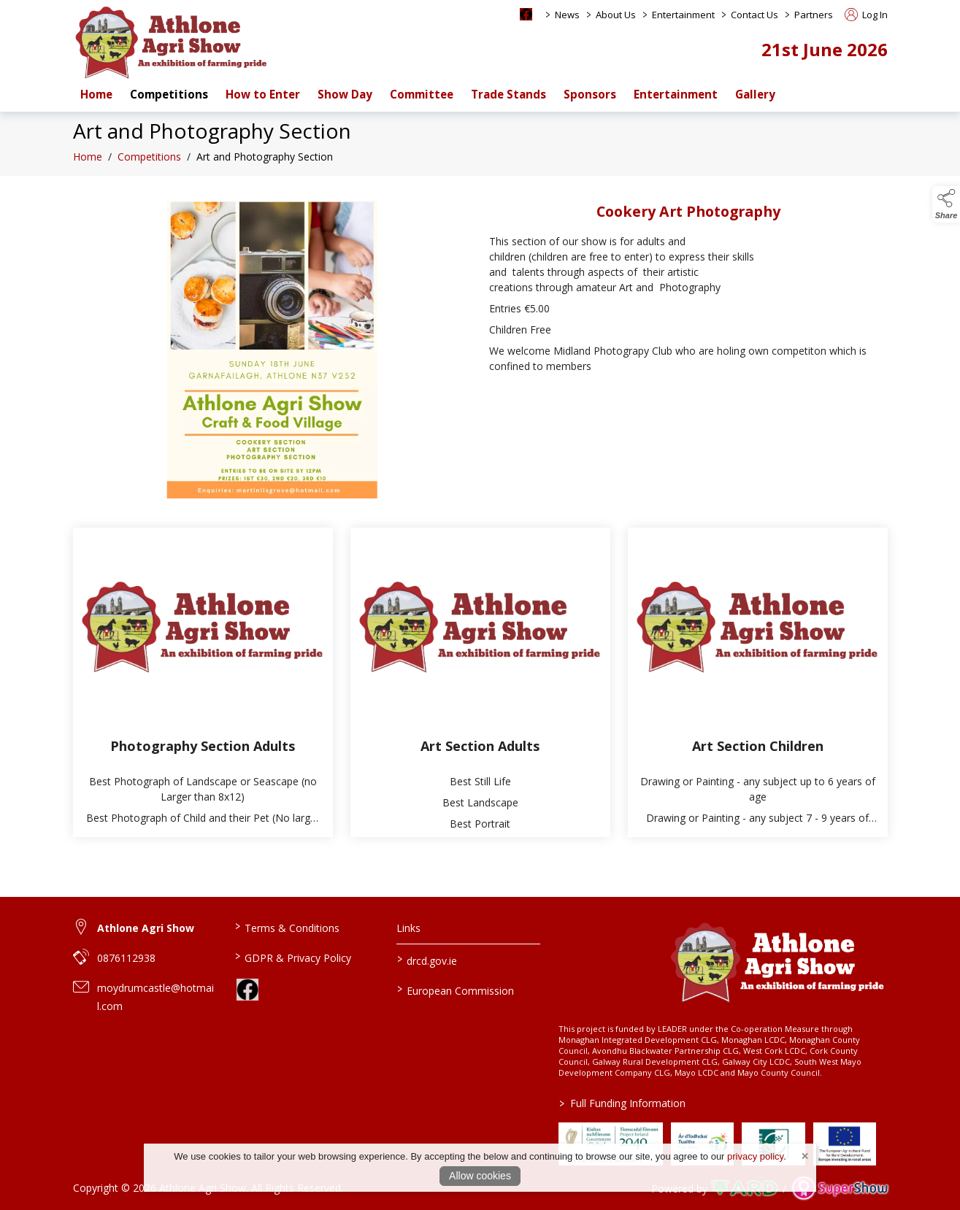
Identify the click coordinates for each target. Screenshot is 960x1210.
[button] (946, 204)
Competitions (149, 162)
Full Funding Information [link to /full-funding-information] (621, 1103)
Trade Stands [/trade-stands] (508, 94)
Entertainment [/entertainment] (676, 94)
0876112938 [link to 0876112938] (126, 958)
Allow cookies (480, 1176)
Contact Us (754, 14)
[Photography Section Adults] (203, 687)
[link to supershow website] (840, 1188)
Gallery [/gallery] (755, 94)
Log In (866, 14)
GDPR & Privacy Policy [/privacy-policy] (293, 957)
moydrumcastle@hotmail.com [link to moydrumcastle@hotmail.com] (155, 997)
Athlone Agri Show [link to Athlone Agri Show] (145, 928)
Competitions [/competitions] (169, 94)
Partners (813, 14)
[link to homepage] (171, 42)
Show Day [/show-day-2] (345, 94)
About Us (616, 14)
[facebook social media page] (526, 14)
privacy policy (755, 1156)
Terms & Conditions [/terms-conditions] (287, 927)
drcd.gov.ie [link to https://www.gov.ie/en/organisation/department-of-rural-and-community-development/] (427, 960)
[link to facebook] (247, 990)
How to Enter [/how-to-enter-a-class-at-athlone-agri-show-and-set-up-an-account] (263, 94)
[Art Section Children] (758, 687)
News (567, 14)
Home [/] (96, 94)
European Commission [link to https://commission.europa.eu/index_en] (455, 990)
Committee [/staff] (421, 94)
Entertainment (683, 14)
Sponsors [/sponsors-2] (590, 94)
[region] (480, 355)
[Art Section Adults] (480, 687)
